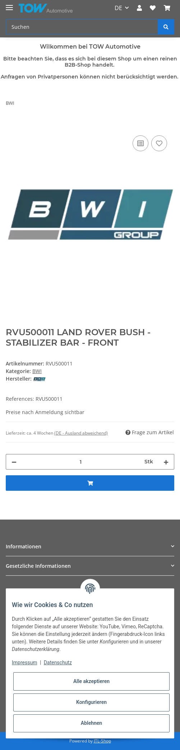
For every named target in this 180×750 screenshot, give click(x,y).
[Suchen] (82, 27)
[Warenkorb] (167, 8)
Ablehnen (91, 723)
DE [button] (118, 8)
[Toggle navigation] (9, 4)
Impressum (24, 662)
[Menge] (80, 461)
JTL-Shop (102, 741)
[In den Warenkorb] (11, 126)
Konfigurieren (91, 702)
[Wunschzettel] (153, 8)
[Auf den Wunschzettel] (159, 143)
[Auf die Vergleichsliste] (140, 143)
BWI (37, 371)
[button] (139, 8)
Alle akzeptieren (91, 681)
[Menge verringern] (14, 461)
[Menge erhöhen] (166, 461)
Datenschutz (58, 662)
